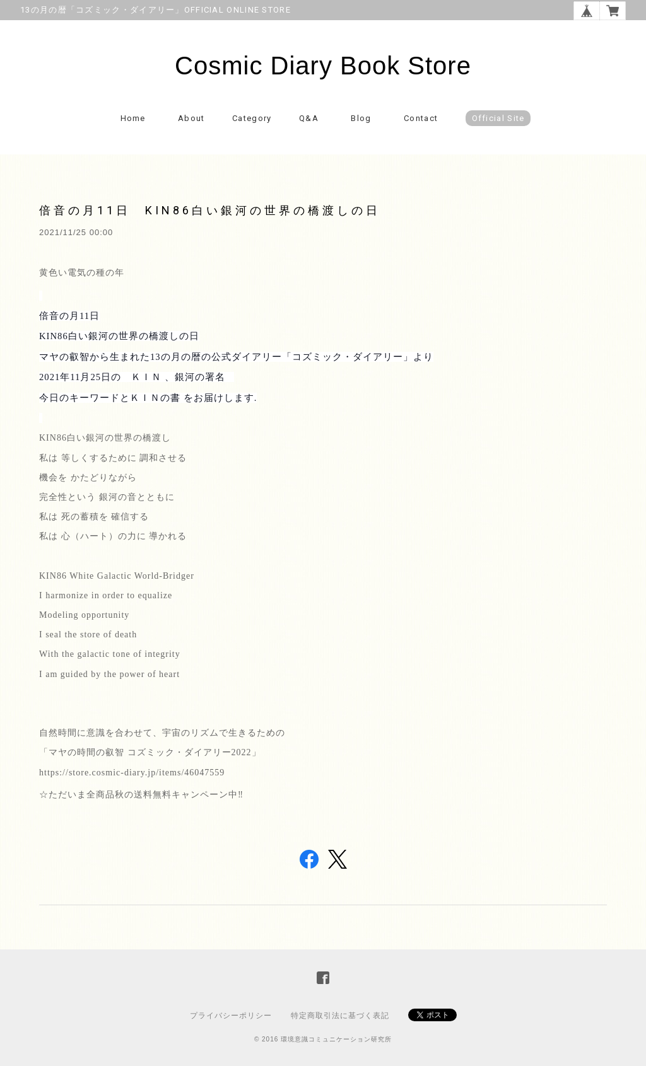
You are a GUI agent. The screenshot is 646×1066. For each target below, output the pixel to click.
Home (133, 118)
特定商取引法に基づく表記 (340, 1015)
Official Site (498, 118)
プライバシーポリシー (231, 1015)
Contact (421, 118)
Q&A (309, 118)
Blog (361, 118)
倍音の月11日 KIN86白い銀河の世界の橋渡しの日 (209, 210)
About (191, 118)
